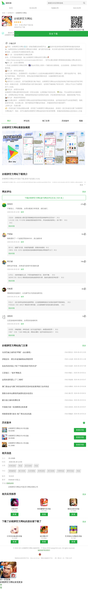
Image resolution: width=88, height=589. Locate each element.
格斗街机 (22, 471)
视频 (81, 121)
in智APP (14, 509)
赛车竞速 (70, 471)
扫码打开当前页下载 (76, 30)
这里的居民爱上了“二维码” (12, 380)
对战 (36, 466)
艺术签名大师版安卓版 (73, 536)
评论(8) (26, 121)
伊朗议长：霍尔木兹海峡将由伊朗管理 (17, 359)
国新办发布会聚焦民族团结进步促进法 (17, 393)
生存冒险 (31, 471)
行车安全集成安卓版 (14, 536)
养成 (20, 466)
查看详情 (80, 430)
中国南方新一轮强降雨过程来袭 (14, 407)
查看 (15, 514)
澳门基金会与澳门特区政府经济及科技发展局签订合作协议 (25, 386)
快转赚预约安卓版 (44, 509)
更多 (83, 184)
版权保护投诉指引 (44, 550)
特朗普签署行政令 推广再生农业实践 (16, 414)
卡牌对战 (60, 471)
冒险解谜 (12, 471)
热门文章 (46, 121)
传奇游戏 (12, 466)
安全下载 (53, 34)
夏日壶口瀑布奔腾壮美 (11, 400)
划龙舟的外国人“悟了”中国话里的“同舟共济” (19, 366)
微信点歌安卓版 (73, 509)
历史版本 (65, 121)
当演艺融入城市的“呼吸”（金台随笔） (17, 352)
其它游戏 (28, 466)
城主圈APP (44, 536)
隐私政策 (10, 483)
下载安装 (30, 25)
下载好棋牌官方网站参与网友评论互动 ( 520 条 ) (44, 198)
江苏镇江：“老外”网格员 (11, 373)
